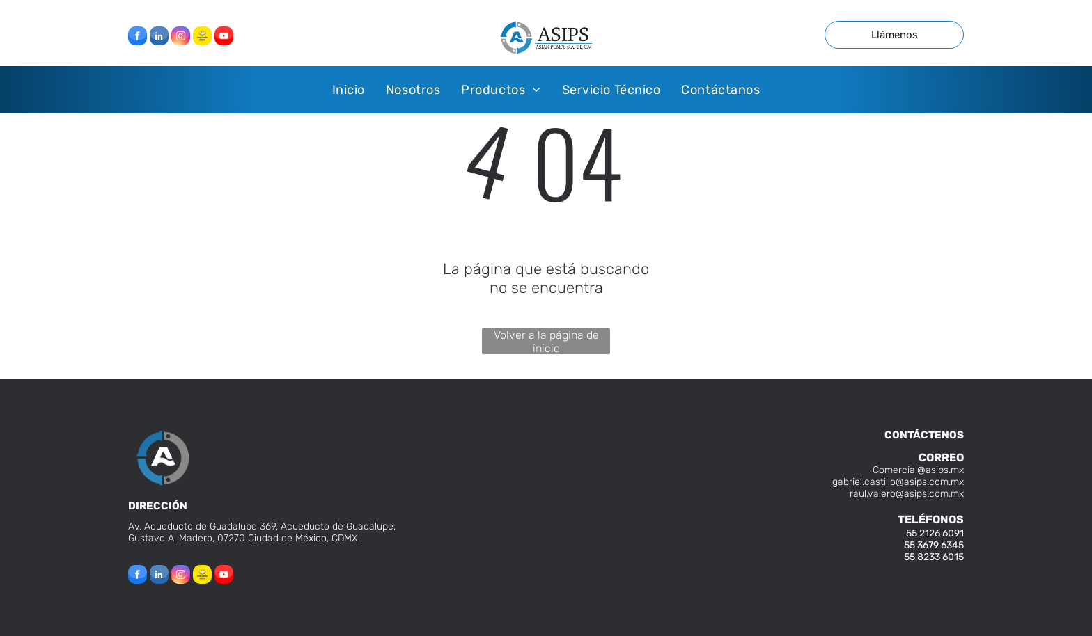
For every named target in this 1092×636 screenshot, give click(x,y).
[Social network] (202, 37)
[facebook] (137, 37)
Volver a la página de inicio (546, 341)
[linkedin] (159, 37)
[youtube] (223, 37)
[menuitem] (348, 89)
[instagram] (180, 37)
